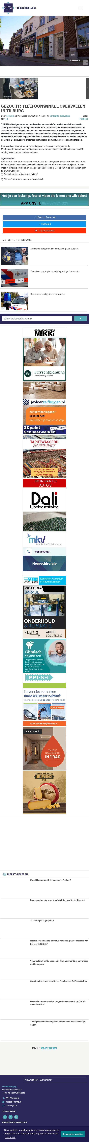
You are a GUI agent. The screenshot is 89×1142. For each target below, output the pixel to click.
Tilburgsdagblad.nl (25, 8)
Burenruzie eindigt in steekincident (47, 293)
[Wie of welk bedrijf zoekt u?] (37, 318)
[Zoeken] (80, 318)
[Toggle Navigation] (81, 8)
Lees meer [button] (10, 1137)
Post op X (44, 224)
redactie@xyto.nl (13, 1101)
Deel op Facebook (44, 217)
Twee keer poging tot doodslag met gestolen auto (55, 271)
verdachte (54, 116)
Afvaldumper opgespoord (42, 920)
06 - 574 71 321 (55, 203)
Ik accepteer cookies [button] (73, 1134)
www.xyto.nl (11, 1105)
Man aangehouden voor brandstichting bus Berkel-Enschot (57, 900)
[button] (1, 88)
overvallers (65, 116)
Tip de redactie (44, 230)
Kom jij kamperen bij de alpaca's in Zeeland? (50, 880)
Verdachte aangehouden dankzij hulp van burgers (54, 248)
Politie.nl (84, 119)
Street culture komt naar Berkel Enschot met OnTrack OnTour (58, 981)
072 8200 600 (12, 1098)
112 (6, 119)
